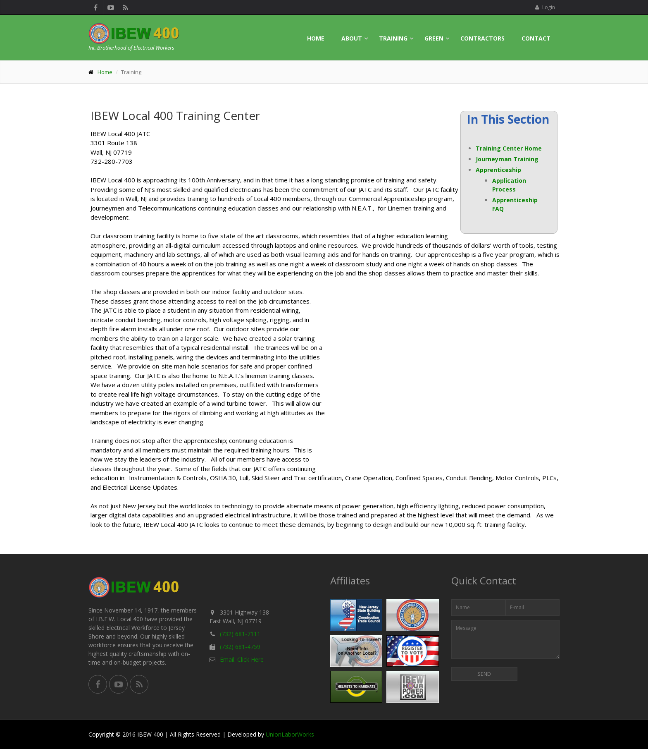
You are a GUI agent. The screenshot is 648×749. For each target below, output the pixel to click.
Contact (536, 38)
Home (315, 38)
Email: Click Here (242, 659)
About (351, 38)
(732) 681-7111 (240, 634)
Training (393, 38)
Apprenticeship (498, 170)
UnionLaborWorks (290, 734)
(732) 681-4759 (240, 647)
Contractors (482, 38)
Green (433, 38)
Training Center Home (509, 148)
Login (545, 7)
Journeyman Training (507, 159)
